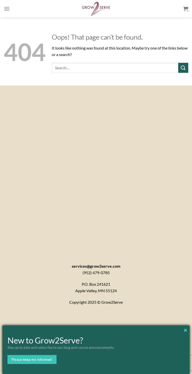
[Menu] (7, 9)
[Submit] (183, 68)
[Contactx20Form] (96, 168)
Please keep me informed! (32, 359)
